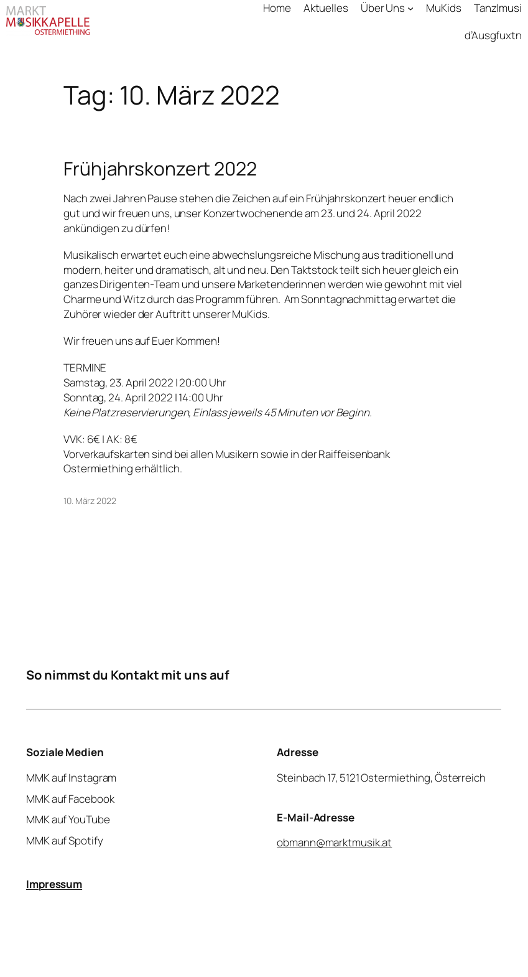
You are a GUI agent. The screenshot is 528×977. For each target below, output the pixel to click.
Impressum (54, 884)
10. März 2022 (89, 501)
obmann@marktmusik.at (334, 842)
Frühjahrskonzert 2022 (160, 168)
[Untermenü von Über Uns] (410, 8)
